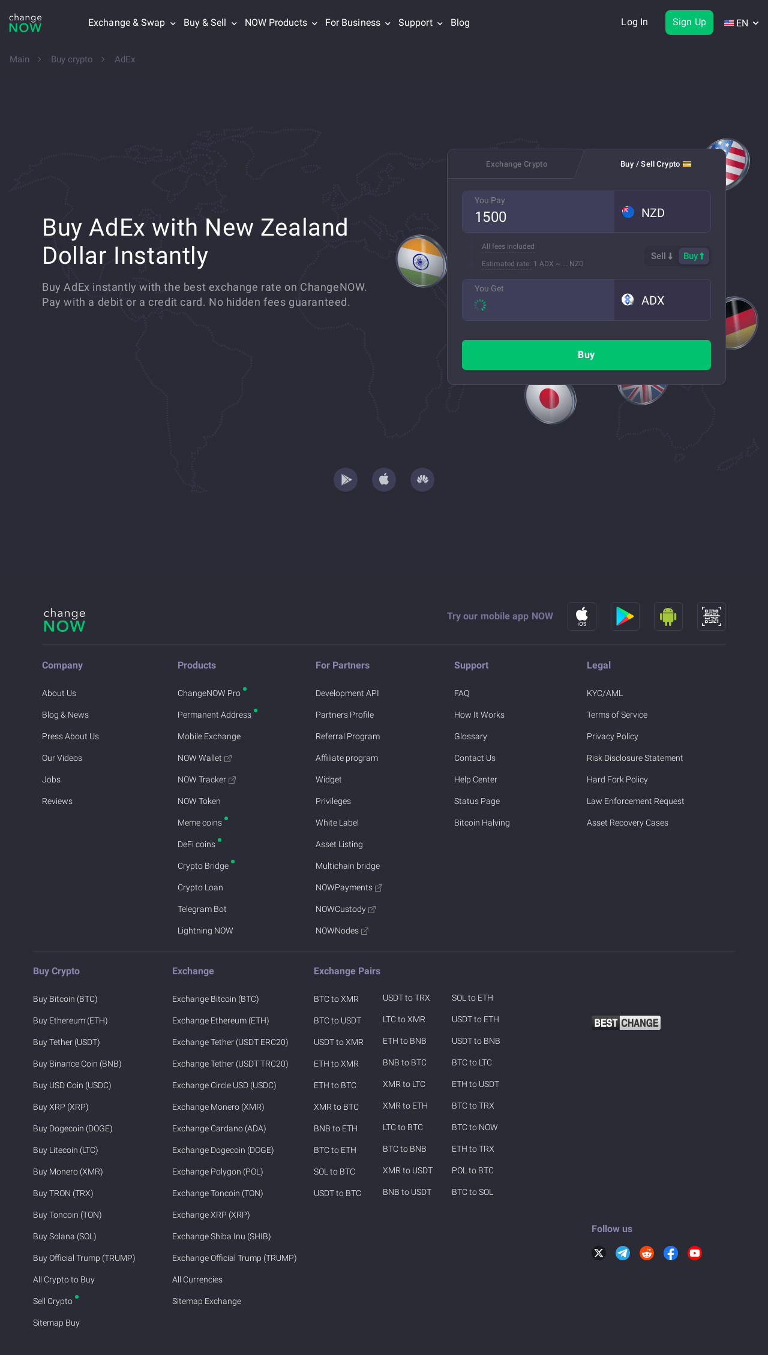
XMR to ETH (405, 1066)
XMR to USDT (408, 1131)
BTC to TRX (473, 1066)
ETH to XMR (336, 1024)
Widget (329, 740)
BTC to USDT (337, 981)
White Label (337, 783)
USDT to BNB (476, 1001)
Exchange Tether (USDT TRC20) (230, 1024)
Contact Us (475, 718)
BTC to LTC (472, 1023)
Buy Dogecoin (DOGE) (73, 1089)
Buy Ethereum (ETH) (70, 981)
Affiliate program (347, 718)
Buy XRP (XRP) (61, 1067)
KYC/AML (605, 653)
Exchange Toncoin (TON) (217, 1153)
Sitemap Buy (56, 1283)
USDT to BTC (337, 1153)
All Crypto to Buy (64, 1240)
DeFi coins (196, 804)
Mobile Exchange (209, 696)
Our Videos (62, 718)
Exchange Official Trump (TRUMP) (234, 1218)
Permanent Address (214, 675)
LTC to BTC (403, 1087)
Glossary (470, 696)
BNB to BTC (405, 1023)
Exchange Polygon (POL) (217, 1132)
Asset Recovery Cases (627, 783)
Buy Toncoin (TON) (67, 1175)
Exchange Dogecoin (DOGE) (223, 1110)
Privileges (333, 761)
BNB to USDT (407, 1152)
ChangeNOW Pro (209, 653)
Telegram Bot (202, 869)
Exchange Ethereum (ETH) (220, 981)
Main (19, 59)
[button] (662, 211)
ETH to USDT (475, 1044)
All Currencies (197, 1240)
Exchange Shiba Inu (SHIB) (221, 1197)
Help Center (475, 740)
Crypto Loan (200, 848)
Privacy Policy (612, 696)
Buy (586, 354)
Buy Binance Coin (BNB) (77, 1024)
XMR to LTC (404, 1044)
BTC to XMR (336, 959)
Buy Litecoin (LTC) (65, 1110)
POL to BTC (473, 1131)
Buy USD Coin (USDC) (72, 1045)
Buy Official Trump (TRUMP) (84, 1218)
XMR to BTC (336, 1067)
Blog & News (65, 675)
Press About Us (70, 696)
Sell (662, 256)
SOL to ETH (472, 958)
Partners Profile (345, 675)
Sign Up (689, 22)
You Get (489, 288)
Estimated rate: (506, 264)
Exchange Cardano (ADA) (219, 1089)
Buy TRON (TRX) (63, 1153)
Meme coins (200, 783)
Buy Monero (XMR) (68, 1132)
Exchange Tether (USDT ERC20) (230, 1002)
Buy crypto (72, 59)
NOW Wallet (205, 718)
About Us (59, 653)
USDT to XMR (339, 1002)
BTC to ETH (335, 1110)
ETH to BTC (335, 1045)
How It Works (479, 675)
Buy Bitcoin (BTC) (65, 959)
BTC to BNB (405, 1109)
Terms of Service (617, 675)
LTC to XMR (404, 979)
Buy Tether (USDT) (66, 1002)
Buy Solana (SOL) (65, 1197)
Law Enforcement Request (636, 761)
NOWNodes (342, 891)
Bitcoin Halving (482, 783)
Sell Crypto (53, 1261)
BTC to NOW (475, 1087)
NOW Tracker (207, 740)
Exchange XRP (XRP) (211, 1175)
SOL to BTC (334, 1132)
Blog (460, 22)
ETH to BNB (405, 1001)
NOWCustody (346, 869)
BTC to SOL (472, 1152)
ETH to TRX (473, 1109)
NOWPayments (349, 848)
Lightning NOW (205, 891)
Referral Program (348, 696)
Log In (634, 22)
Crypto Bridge (203, 826)
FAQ (461, 653)
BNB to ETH (336, 1089)
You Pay (490, 200)
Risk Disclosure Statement (635, 718)
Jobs (51, 740)
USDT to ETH (475, 979)
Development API (347, 653)
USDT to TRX (406, 958)
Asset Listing (339, 804)
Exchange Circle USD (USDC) (224, 1045)
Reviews (57, 761)
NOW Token (199, 761)
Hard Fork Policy (617, 740)
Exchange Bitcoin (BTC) (215, 959)
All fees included (508, 246)
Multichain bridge (348, 826)
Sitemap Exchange (206, 1261)
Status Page (477, 761)
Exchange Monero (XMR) (218, 1067)
